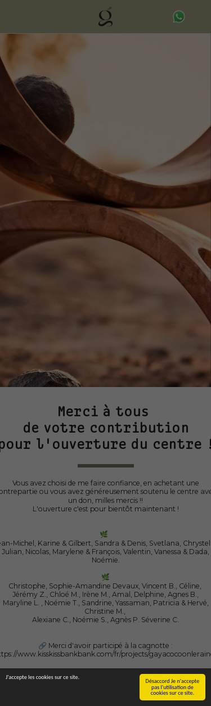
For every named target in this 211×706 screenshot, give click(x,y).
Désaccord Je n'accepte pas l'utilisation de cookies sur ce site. (173, 687)
